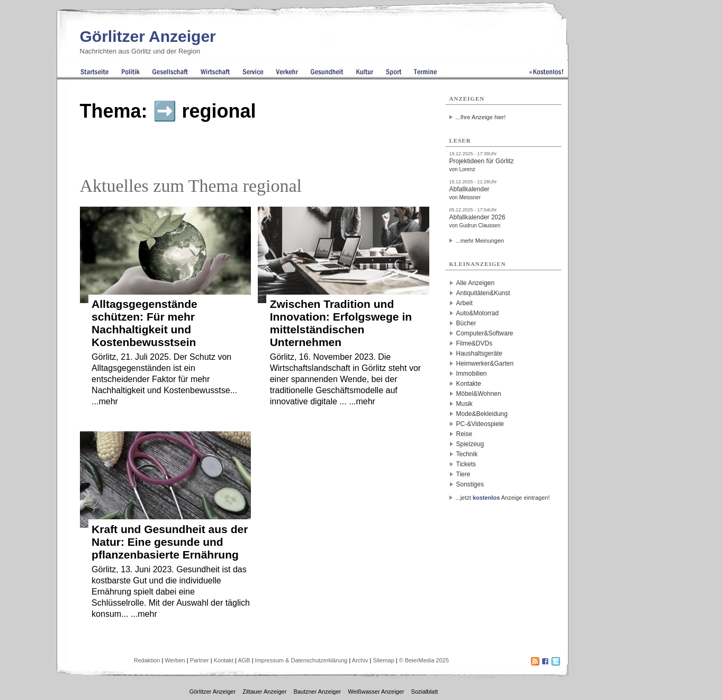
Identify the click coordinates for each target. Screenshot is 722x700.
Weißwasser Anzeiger (376, 691)
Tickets (466, 464)
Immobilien (471, 373)
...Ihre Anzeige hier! (481, 117)
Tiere (463, 474)
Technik (467, 454)
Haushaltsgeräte (479, 353)
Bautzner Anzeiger (317, 691)
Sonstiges (470, 484)
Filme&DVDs (474, 343)
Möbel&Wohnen (478, 393)
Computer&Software (484, 333)
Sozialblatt (424, 691)
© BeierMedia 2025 (424, 660)
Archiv (360, 660)
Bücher (466, 323)
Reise (464, 434)
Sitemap (383, 660)
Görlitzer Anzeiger (148, 36)
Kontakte (468, 383)
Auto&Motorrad (477, 313)
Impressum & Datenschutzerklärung (301, 660)
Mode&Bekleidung (482, 414)
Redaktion (147, 660)
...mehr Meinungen (480, 240)
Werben (175, 660)
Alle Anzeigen (475, 283)
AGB (244, 660)
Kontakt (223, 660)
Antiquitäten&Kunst (483, 293)
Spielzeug (470, 444)
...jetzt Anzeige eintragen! (503, 497)
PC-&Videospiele (480, 424)
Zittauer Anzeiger (264, 691)
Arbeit (464, 303)
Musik (464, 403)
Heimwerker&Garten (485, 363)
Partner (199, 660)
